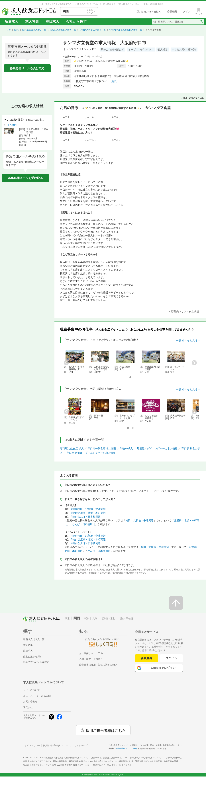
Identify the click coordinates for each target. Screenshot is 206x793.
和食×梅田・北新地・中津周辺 (88, 509)
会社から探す (76, 21)
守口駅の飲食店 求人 (72, 448)
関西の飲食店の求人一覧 (34, 30)
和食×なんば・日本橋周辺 (86, 516)
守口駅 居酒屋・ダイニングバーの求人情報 (91, 452)
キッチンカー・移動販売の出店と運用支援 (128, 761)
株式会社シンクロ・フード (127, 748)
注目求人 (52, 21)
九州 (94, 618)
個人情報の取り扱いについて (57, 745)
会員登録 (146, 658)
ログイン (171, 658)
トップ (7, 30)
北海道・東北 (108, 618)
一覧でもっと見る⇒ (188, 340)
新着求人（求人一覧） (35, 639)
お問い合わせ (30, 701)
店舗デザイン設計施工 (110, 758)
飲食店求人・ (146, 758)
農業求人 (74, 765)
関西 (16, 30)
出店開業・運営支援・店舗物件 (67, 758)
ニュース (28, 696)
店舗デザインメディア (47, 765)
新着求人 (12, 21)
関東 (67, 618)
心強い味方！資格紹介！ (92, 659)
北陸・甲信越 (126, 618)
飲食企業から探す (32, 656)
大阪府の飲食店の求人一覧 (63, 30)
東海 (86, 618)
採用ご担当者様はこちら (106, 730)
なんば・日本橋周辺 (83, 524)
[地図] (114, 81)
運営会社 (28, 707)
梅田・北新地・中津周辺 (140, 520)
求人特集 (32, 21)
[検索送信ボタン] (201, 21)
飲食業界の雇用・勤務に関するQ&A (98, 664)
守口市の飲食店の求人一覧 (93, 30)
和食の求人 (126, 448)
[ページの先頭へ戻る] (176, 603)
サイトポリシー (32, 745)
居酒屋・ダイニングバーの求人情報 (157, 448)
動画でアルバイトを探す (36, 662)
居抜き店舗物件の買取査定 (78, 761)
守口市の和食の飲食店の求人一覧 (125, 30)
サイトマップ (80, 745)
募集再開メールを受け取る (27, 68)
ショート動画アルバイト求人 (107, 765)
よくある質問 (43, 696)
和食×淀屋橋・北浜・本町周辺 (88, 512)
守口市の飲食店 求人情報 (102, 448)
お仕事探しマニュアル (91, 653)
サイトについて (31, 690)
